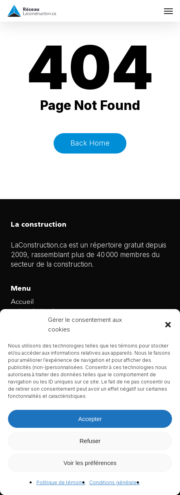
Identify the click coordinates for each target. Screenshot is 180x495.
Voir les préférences (90, 462)
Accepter (90, 418)
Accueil (22, 302)
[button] (168, 325)
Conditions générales (114, 482)
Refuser (90, 440)
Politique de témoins (60, 482)
